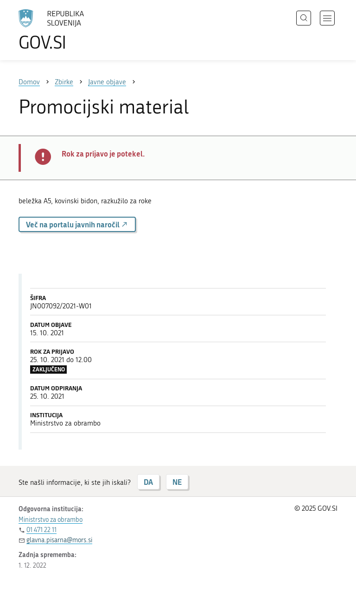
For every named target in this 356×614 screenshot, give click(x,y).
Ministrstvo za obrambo (51, 520)
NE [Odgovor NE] (177, 481)
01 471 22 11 (41, 530)
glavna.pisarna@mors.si (59, 540)
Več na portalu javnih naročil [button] (77, 224)
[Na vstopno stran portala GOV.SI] (65, 30)
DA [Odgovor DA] (148, 481)
